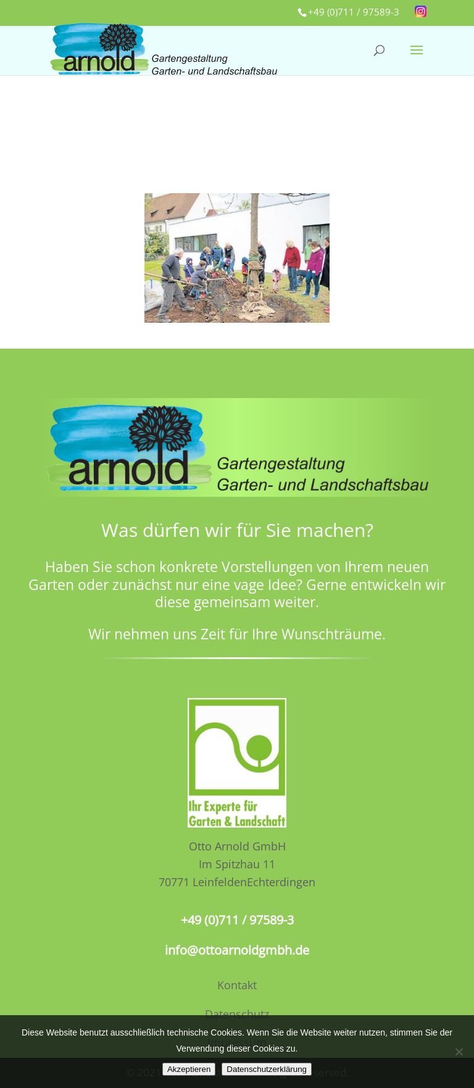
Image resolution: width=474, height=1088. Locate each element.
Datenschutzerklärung (267, 1069)
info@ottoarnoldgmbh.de (237, 950)
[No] (458, 1051)
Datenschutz (237, 1014)
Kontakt (237, 985)
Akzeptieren (188, 1069)
